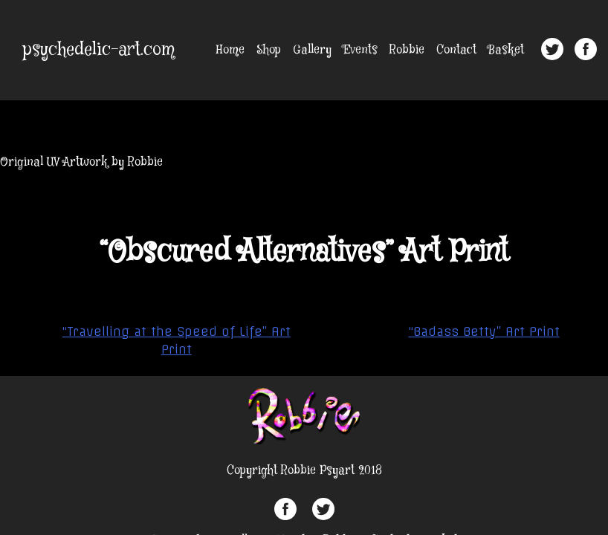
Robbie (406, 50)
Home (230, 50)
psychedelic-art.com (98, 50)
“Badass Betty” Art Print (484, 331)
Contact (456, 50)
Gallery (312, 50)
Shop (268, 50)
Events (360, 50)
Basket (506, 50)
